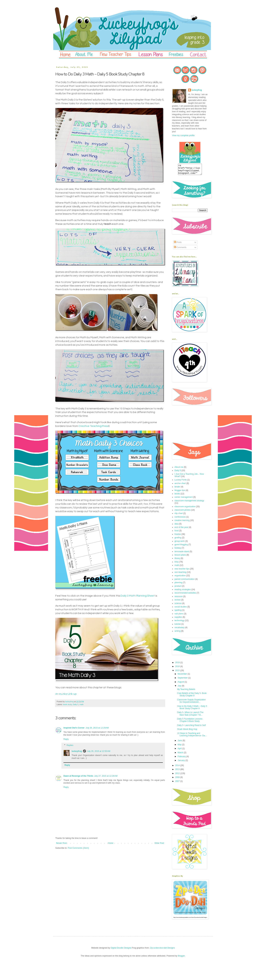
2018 (177, 664)
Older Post (159, 843)
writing (177, 633)
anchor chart (180, 485)
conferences (180, 519)
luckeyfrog (77, 751)
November (183, 676)
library (177, 560)
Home (110, 843)
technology (179, 622)
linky (177, 564)
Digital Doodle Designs (121, 950)
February (182, 758)
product (178, 588)
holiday (178, 550)
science (178, 605)
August (181, 684)
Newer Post (61, 843)
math (81, 704)
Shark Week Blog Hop (187, 731)
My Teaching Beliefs (186, 691)
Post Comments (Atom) (78, 848)
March (181, 754)
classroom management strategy (189, 502)
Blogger (181, 958)
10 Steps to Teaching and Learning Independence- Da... (192, 736)
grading (178, 539)
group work (180, 543)
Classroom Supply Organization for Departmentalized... (191, 703)
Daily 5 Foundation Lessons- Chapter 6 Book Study (190, 722)
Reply (66, 739)
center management (184, 499)
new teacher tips (182, 571)
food (176, 532)
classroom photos (183, 512)
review (177, 602)
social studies (181, 609)
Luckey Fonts (181, 482)
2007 (177, 783)
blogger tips (180, 492)
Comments (180, 249)
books (177, 496)
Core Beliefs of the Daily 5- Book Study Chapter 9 (191, 696)
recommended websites (185, 595)
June (180, 742)
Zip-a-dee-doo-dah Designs (162, 950)
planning (178, 584)
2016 (177, 668)
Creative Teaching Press (93, 426)
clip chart (179, 515)
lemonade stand (182, 553)
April (180, 750)
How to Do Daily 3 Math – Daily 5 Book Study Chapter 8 (192, 709)
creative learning (182, 522)
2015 (177, 672)
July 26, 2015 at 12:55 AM (98, 751)
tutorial (178, 626)
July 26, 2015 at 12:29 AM (97, 728)
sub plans (179, 616)
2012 (177, 775)
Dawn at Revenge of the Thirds (78, 776)
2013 (177, 771)
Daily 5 (75, 704)
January (181, 762)
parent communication (185, 581)
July (180, 688)
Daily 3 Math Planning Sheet (138, 595)
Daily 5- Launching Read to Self (191, 727)
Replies (69, 745)
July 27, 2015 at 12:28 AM (105, 776)
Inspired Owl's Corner (73, 728)
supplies (178, 619)
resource (179, 598)
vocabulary (179, 629)
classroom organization (185, 508)
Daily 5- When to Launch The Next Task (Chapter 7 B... (190, 715)
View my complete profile (183, 135)
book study (67, 704)
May (180, 746)
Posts (178, 244)
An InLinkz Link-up (66, 694)
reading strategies (183, 591)
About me (179, 469)
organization (180, 577)
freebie (178, 536)
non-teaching (180, 574)
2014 (177, 767)
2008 (177, 779)
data (176, 526)
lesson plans (180, 557)
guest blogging (181, 546)
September (183, 680)
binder (177, 489)
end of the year (181, 529)
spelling (178, 612)
